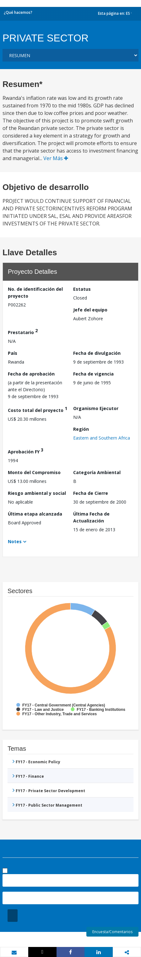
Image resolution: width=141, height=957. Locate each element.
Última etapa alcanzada (35, 514)
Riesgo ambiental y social (37, 493)
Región (81, 429)
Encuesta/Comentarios (112, 931)
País (12, 353)
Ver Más (55, 158)
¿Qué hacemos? (18, 12)
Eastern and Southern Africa (101, 438)
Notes (15, 541)
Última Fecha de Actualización (91, 517)
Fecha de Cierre (90, 493)
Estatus (82, 289)
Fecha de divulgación (97, 353)
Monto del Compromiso (34, 472)
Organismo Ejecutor (95, 408)
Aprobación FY (25, 451)
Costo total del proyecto (37, 409)
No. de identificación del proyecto (35, 292)
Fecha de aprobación (31, 374)
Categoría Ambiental (97, 472)
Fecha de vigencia (93, 374)
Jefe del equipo (90, 310)
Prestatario (23, 331)
